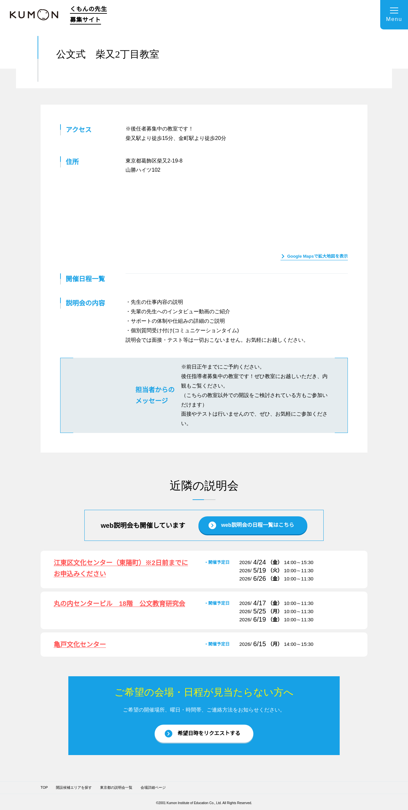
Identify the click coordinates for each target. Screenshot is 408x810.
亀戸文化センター (80, 643)
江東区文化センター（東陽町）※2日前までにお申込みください (121, 567)
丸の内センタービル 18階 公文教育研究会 (120, 603)
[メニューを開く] (394, 14)
